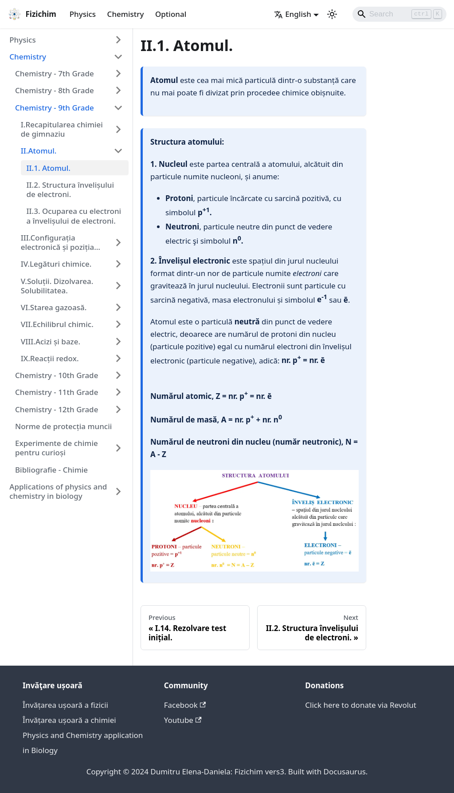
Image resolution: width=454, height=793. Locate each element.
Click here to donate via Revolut (360, 705)
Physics (83, 14)
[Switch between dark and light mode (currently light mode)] (332, 14)
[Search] (399, 14)
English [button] (292, 14)
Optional (170, 14)
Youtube (183, 720)
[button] (66, 39)
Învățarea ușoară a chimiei (69, 720)
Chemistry (125, 14)
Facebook (185, 705)
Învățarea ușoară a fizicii (65, 705)
